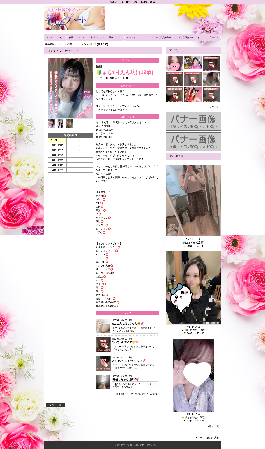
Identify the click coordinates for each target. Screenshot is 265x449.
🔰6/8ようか (188, 242)
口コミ (201, 37)
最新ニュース (115, 37)
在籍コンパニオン (77, 37)
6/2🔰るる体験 (189, 417)
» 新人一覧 (213, 426)
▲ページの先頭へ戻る (207, 437)
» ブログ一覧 (212, 107)
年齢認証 (50, 44)
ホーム (49, 37)
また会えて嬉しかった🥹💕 (128, 323)
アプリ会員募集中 (185, 37)
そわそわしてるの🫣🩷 (125, 342)
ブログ (143, 37)
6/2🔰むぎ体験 (189, 330)
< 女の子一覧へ (55, 405)
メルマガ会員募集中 (161, 37)
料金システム (97, 37)
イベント (131, 37)
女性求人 (213, 37)
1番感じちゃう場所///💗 (125, 379)
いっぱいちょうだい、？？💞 (129, 360)
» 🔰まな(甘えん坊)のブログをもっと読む (135, 393)
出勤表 (61, 37)
